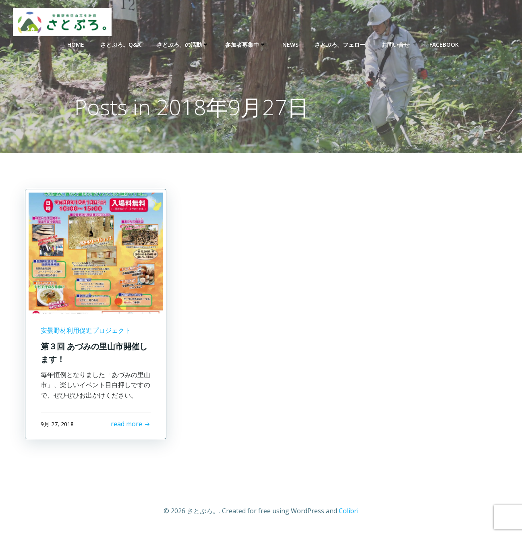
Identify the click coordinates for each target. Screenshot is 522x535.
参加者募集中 (245, 44)
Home (73, 44)
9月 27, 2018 (57, 424)
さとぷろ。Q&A (120, 44)
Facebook (442, 44)
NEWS (290, 44)
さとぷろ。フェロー (340, 44)
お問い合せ (395, 44)
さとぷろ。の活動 (183, 44)
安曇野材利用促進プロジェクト (86, 330)
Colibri (348, 510)
